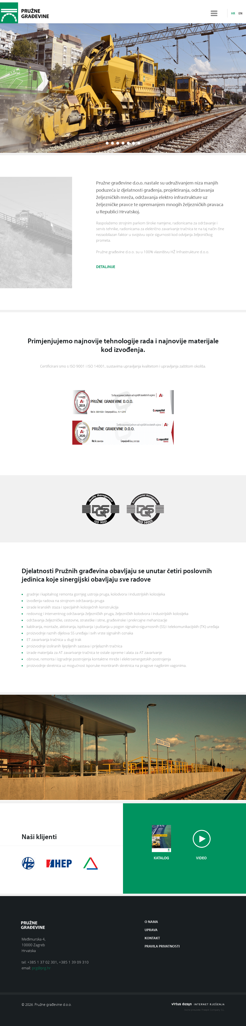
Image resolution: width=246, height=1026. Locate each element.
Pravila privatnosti (162, 946)
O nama (151, 921)
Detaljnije (105, 268)
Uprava (151, 930)
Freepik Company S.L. (213, 1009)
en (240, 13)
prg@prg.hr (41, 967)
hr (233, 13)
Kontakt (152, 938)
